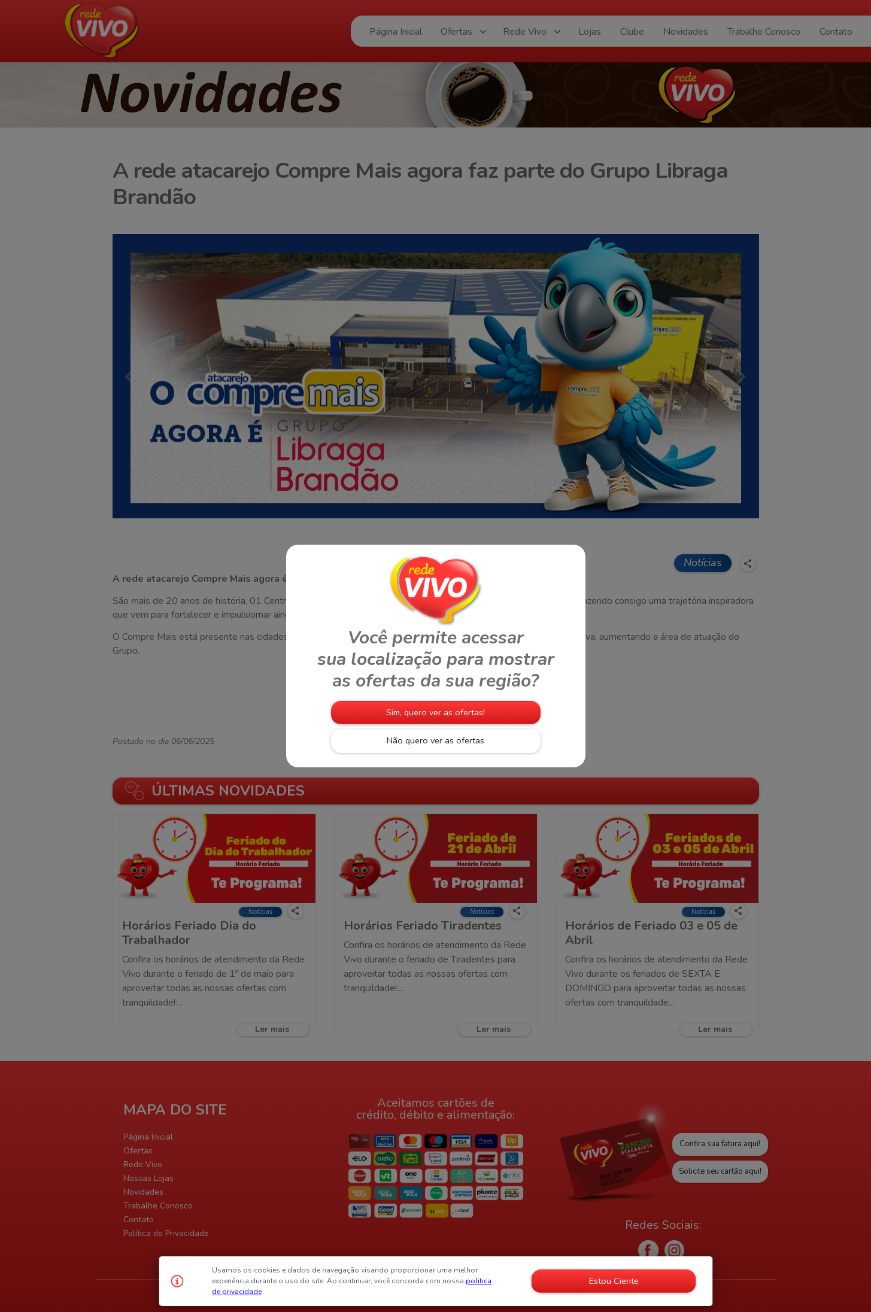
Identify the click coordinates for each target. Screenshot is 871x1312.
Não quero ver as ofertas (435, 740)
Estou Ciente (614, 1281)
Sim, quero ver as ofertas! (435, 712)
